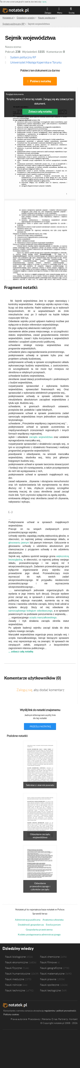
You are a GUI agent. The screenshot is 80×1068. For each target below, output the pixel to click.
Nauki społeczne (49, 984)
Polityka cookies (11, 1014)
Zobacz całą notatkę (40, 111)
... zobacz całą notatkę (20, 651)
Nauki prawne (48, 979)
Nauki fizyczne (13, 967)
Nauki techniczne (15, 990)
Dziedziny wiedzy (18, 948)
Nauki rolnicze (13, 984)
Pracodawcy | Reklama (39, 1019)
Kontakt (73, 1019)
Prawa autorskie (19, 1019)
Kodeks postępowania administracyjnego (39, 934)
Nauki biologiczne (15, 956)
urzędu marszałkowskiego (43, 617)
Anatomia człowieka (53, 919)
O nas (54, 1019)
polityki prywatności (66, 1010)
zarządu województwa (41, 437)
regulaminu (49, 1010)
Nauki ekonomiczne (16, 962)
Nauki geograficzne (51, 967)
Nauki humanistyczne (17, 973)
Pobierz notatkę (40, 81)
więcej (43, 2)
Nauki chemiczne (50, 956)
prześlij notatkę (40, 726)
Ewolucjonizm (53, 924)
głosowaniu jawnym (18, 542)
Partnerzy (63, 1019)
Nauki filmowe (48, 962)
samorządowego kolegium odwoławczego (30, 610)
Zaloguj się (24, 690)
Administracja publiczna (27, 919)
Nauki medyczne (14, 979)
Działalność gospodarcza (31, 924)
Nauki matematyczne (52, 973)
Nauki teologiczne (50, 990)
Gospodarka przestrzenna (39, 929)
